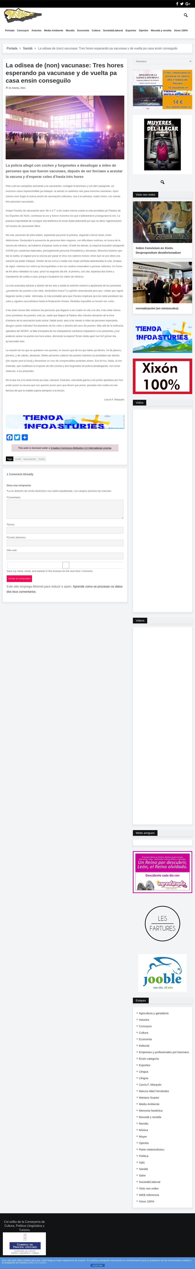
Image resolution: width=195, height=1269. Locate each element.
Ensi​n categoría (149, 1064)
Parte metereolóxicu (151, 1155)
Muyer (143, 1142)
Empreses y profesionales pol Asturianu (164, 1057)
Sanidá (27, 48)
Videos (140, 626)
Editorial (144, 1051)
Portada (9, 30)
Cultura (96, 30)
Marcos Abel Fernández (154, 1096)
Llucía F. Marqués (150, 1090)
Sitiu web (12, 550)
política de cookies (36, 1262)
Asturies (37, 30)
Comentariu (13, 497)
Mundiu (70, 30)
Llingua (143, 1077)
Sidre (142, 1181)
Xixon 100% (181, 30)
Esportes (130, 30)
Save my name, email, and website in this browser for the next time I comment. (50, 571)
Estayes (141, 1006)
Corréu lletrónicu (16, 537)
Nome (10, 524)
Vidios (140, 408)
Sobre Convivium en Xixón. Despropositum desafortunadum (158, 253)
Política (143, 1161)
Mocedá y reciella (161, 30)
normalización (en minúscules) (156, 314)
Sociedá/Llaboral (113, 30)
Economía (83, 30)
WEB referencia (149, 1200)
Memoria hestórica (150, 1116)
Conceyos (23, 30)
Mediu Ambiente (53, 30)
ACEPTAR (97, 1265)
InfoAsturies (23, 15)
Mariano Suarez (149, 1103)
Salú (142, 1168)
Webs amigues (145, 838)
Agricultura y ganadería (154, 1019)
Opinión (143, 30)
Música (143, 1135)
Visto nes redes (145, 194)
